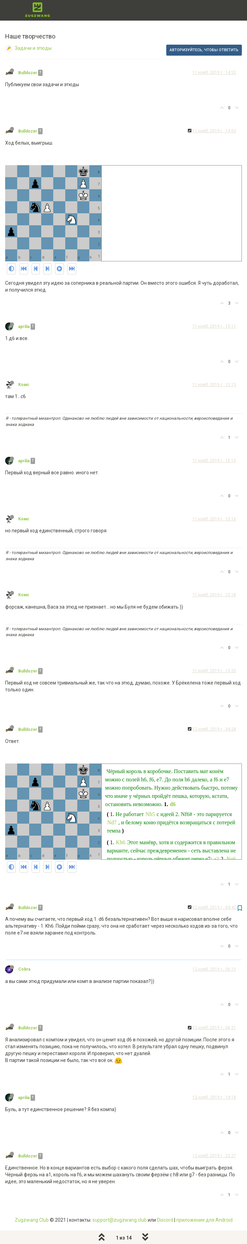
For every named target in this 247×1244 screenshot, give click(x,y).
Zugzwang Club (32, 1220)
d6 (173, 804)
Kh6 (120, 842)
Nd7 (112, 822)
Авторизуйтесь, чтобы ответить (204, 50)
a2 (216, 859)
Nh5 (150, 814)
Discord (165, 1220)
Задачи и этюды (33, 48)
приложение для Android (204, 1220)
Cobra (24, 969)
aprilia (24, 326)
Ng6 (231, 859)
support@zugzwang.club (119, 1220)
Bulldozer (27, 72)
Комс (23, 384)
